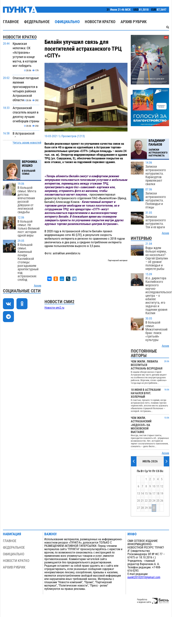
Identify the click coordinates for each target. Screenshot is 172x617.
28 (142, 508)
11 (157, 486)
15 (146, 493)
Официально (67, 21)
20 (138, 500)
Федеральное (37, 21)
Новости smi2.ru (54, 307)
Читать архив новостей (27, 142)
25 (157, 500)
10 (153, 486)
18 (157, 493)
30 (150, 508)
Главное (11, 21)
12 (161, 486)
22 (146, 500)
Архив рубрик (134, 21)
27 (138, 508)
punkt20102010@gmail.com (143, 577)
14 (142, 493)
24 (153, 500)
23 (150, 500)
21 (142, 500)
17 (153, 493)
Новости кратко (100, 21)
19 (161, 493)
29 (146, 508)
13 (138, 493)
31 (153, 508)
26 (161, 500)
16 (150, 493)
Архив (37, 285)
